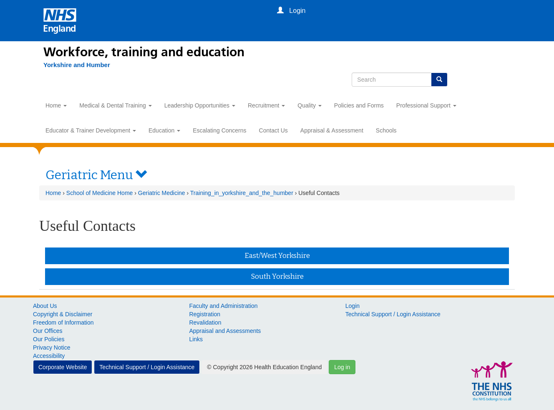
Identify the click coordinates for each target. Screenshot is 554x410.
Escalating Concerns (219, 130)
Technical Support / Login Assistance (393, 314)
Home (56, 105)
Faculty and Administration (223, 305)
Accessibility (49, 355)
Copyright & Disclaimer (62, 314)
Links (196, 339)
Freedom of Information (63, 322)
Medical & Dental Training (115, 105)
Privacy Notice (51, 347)
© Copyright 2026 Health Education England (264, 367)
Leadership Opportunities (199, 105)
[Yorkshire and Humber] (76, 65)
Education (164, 130)
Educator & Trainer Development (90, 130)
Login (352, 305)
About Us (45, 305)
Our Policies (48, 339)
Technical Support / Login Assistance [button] (146, 367)
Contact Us (273, 130)
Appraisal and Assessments (225, 331)
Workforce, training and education (143, 52)
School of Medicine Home (99, 193)
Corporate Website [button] (62, 367)
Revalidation (205, 322)
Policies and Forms (359, 105)
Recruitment (266, 105)
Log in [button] (342, 367)
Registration (204, 314)
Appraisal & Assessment (331, 130)
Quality (309, 105)
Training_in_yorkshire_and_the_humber (241, 193)
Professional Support (426, 105)
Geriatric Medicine (161, 193)
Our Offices (48, 331)
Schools (386, 130)
